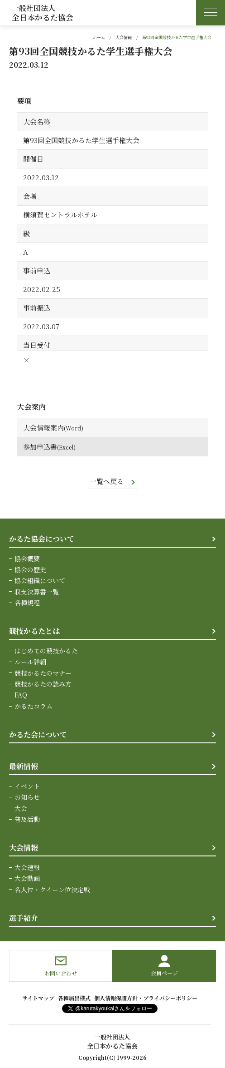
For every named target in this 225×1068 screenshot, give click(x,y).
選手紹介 (23, 918)
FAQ (20, 694)
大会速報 (27, 867)
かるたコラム (33, 706)
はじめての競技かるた (46, 650)
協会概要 (27, 558)
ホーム (99, 37)
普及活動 (27, 819)
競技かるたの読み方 (43, 683)
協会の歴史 (30, 569)
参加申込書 (40, 446)
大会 (20, 808)
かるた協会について (41, 539)
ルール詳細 (30, 661)
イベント (27, 786)
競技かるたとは (34, 631)
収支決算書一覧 (36, 591)
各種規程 (27, 602)
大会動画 (27, 878)
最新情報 (23, 766)
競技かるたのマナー (43, 672)
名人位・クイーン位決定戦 (52, 889)
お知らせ (27, 796)
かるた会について (38, 734)
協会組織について (39, 580)
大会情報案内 (43, 427)
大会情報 (123, 37)
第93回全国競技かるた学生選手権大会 (176, 37)
